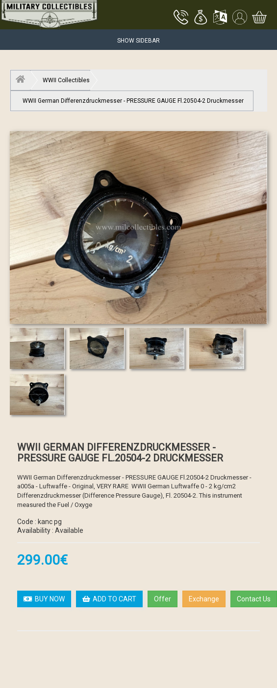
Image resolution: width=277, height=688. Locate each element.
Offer (162, 599)
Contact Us (254, 599)
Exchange (204, 599)
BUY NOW (44, 599)
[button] (200, 18)
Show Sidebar (138, 40)
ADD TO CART (109, 599)
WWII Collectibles (66, 80)
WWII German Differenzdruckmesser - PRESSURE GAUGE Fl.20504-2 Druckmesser (133, 100)
